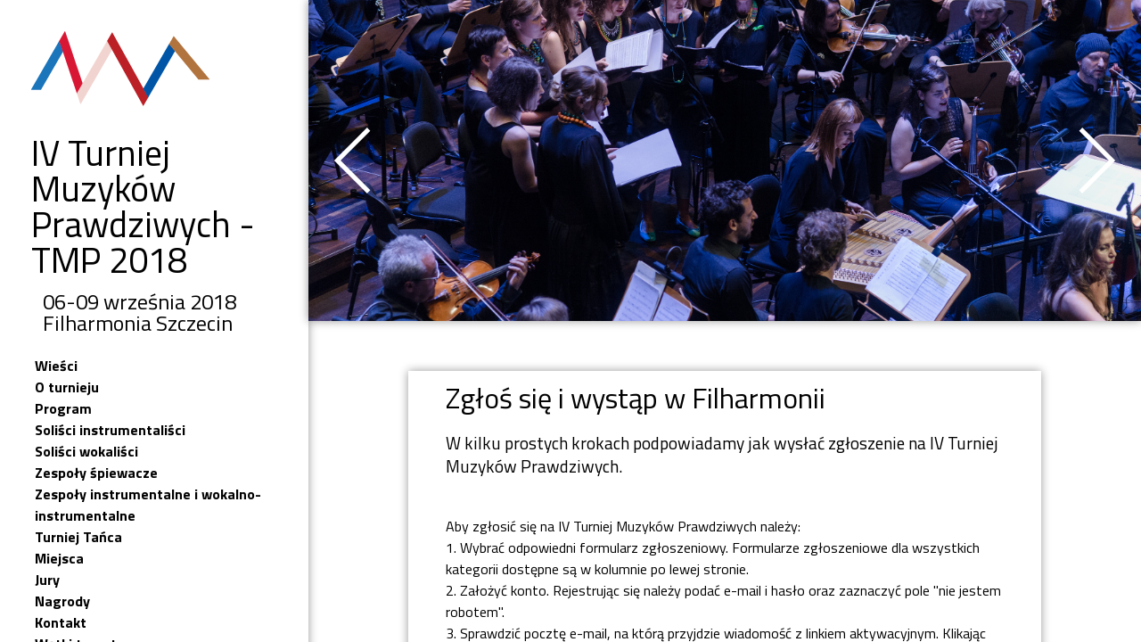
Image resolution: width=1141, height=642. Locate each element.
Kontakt (60, 622)
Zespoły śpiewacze (96, 472)
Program (63, 408)
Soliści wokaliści (86, 451)
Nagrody (62, 601)
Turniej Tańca (78, 536)
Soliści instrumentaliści (110, 429)
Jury (47, 579)
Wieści (56, 365)
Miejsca (59, 558)
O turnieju (67, 387)
